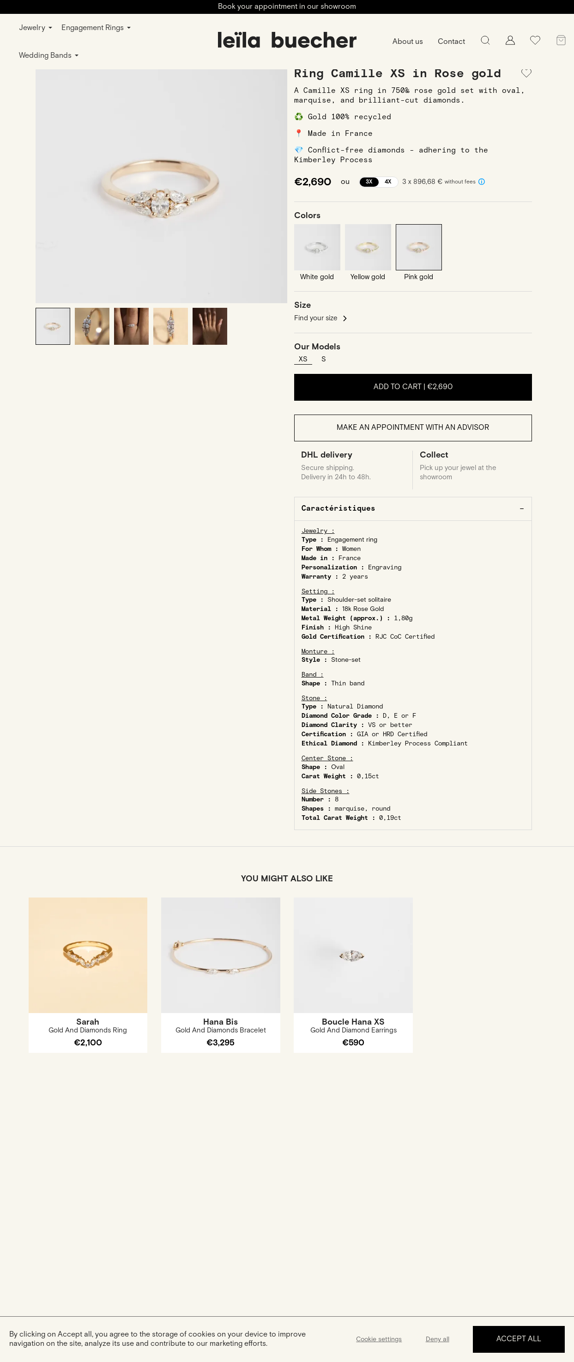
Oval (337, 767)
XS (303, 359)
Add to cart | (413, 387)
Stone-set (346, 660)
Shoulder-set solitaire (359, 600)
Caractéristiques (338, 508)
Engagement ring (352, 540)
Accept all (518, 1339)
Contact (451, 42)
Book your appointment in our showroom (287, 7)
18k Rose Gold (363, 609)
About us (408, 42)
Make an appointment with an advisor (413, 428)
